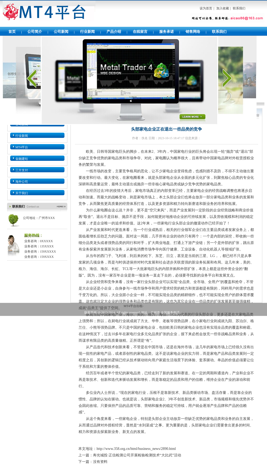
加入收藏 (222, 8)
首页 (12, 32)
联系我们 (239, 8)
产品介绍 (113, 32)
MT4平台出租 (49, 14)
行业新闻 (87, 32)
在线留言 (140, 32)
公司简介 (34, 32)
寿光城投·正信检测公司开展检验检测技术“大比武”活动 (137, 455)
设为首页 (206, 8)
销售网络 (193, 32)
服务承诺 (166, 32)
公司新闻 (61, 32)
